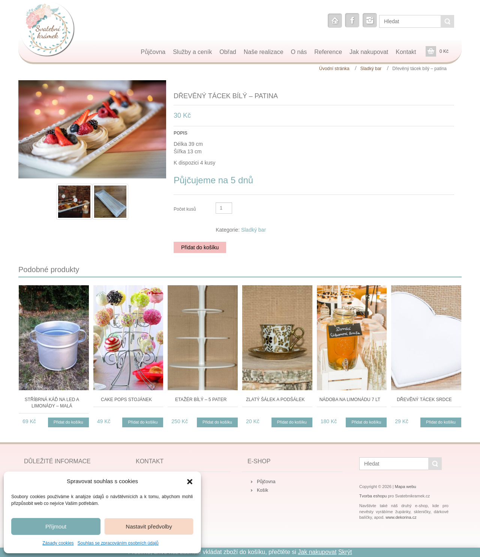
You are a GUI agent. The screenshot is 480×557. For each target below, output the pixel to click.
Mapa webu (405, 486)
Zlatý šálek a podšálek (275, 399)
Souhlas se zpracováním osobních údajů (118, 543)
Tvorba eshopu (373, 496)
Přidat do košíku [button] (68, 422)
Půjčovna (266, 481)
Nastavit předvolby (149, 526)
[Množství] (224, 208)
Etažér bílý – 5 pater (200, 399)
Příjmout (55, 526)
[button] (190, 481)
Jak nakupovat (317, 552)
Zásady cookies (58, 543)
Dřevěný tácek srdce (424, 399)
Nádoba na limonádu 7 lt (350, 399)
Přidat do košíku (200, 247)
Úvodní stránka (334, 68)
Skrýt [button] (345, 552)
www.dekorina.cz (401, 517)
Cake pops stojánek (126, 399)
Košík (262, 490)
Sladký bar (371, 68)
